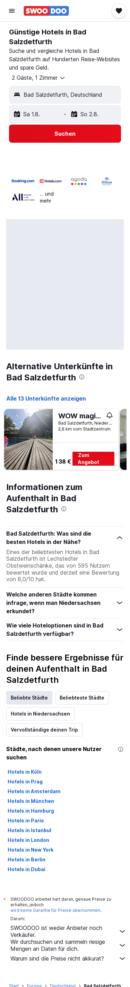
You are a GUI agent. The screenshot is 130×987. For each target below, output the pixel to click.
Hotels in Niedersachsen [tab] (40, 714)
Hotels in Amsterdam (34, 791)
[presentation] (82, 377)
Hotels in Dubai (26, 869)
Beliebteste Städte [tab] (82, 698)
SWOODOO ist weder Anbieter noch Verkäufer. (68, 931)
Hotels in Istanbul (29, 830)
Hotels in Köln (25, 772)
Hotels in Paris (26, 820)
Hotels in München (31, 801)
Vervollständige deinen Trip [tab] (44, 730)
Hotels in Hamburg (31, 811)
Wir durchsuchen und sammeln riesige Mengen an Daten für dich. (68, 945)
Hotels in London (28, 840)
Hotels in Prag (25, 781)
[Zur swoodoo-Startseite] (46, 11)
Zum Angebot (88, 458)
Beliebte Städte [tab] (29, 698)
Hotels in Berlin (26, 859)
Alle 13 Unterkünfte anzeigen (46, 398)
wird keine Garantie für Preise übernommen (55, 910)
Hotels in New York (30, 850)
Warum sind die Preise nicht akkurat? (68, 958)
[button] (11, 10)
